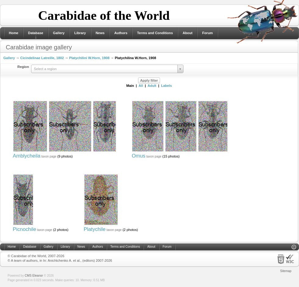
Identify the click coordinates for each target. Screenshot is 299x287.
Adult (152, 85)
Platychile (95, 229)
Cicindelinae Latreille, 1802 (42, 58)
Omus (138, 156)
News (100, 33)
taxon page (49, 156)
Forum (207, 33)
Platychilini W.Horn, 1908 (89, 58)
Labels (166, 85)
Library (80, 33)
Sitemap (285, 271)
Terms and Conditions (155, 33)
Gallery (59, 33)
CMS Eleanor (34, 275)
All (141, 85)
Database (35, 33)
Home (13, 33)
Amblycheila (26, 156)
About (187, 33)
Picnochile (24, 229)
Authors (120, 33)
